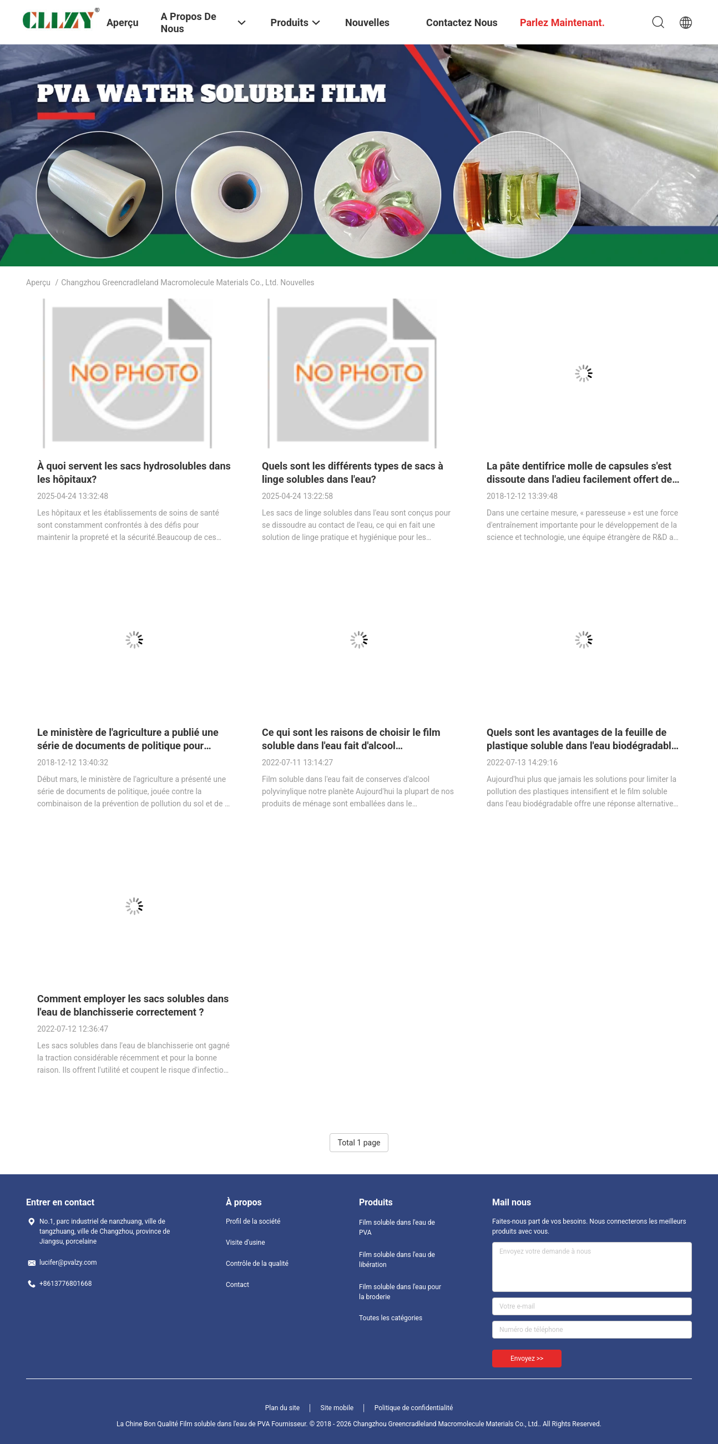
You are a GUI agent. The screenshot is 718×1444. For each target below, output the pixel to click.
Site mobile (337, 1408)
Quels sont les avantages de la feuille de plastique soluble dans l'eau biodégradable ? (582, 745)
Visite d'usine (245, 1242)
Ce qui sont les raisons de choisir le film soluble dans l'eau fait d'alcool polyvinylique (351, 745)
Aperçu (38, 282)
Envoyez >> (526, 1358)
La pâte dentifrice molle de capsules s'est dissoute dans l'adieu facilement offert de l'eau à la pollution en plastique (579, 479)
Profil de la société (253, 1221)
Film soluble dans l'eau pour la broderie (400, 1292)
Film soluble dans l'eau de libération (397, 1260)
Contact (237, 1285)
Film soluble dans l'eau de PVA (397, 1227)
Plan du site (282, 1408)
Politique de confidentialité (414, 1408)
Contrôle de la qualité (257, 1264)
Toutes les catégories (390, 1318)
